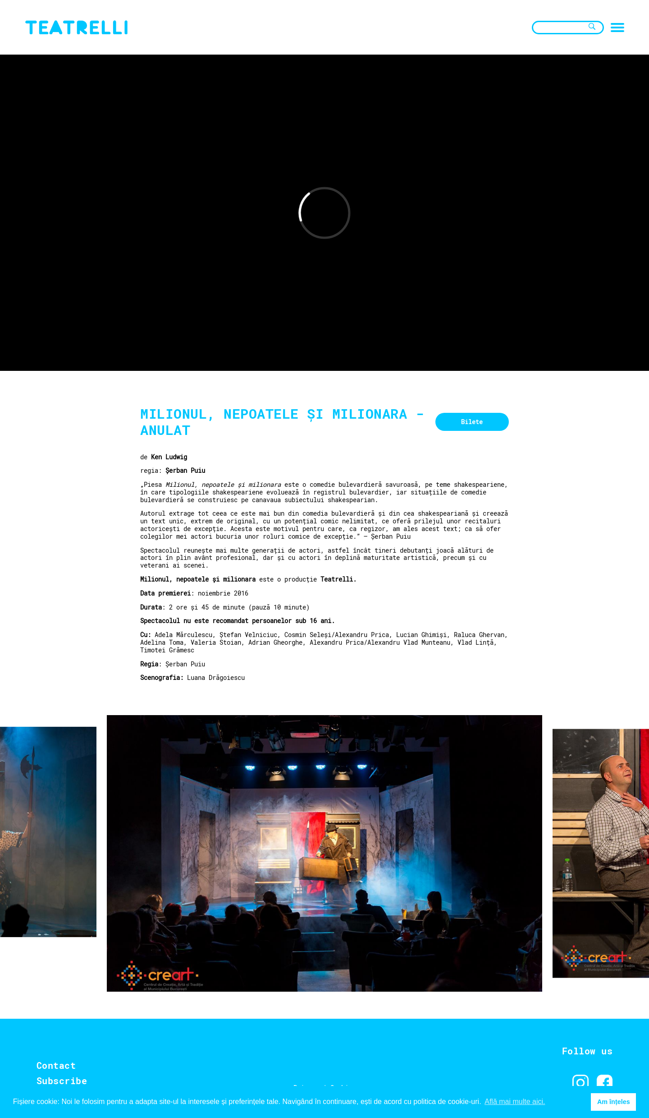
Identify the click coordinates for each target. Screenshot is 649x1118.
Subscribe (62, 1080)
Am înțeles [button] (613, 1101)
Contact (56, 1065)
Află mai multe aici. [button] (514, 1101)
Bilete (472, 421)
